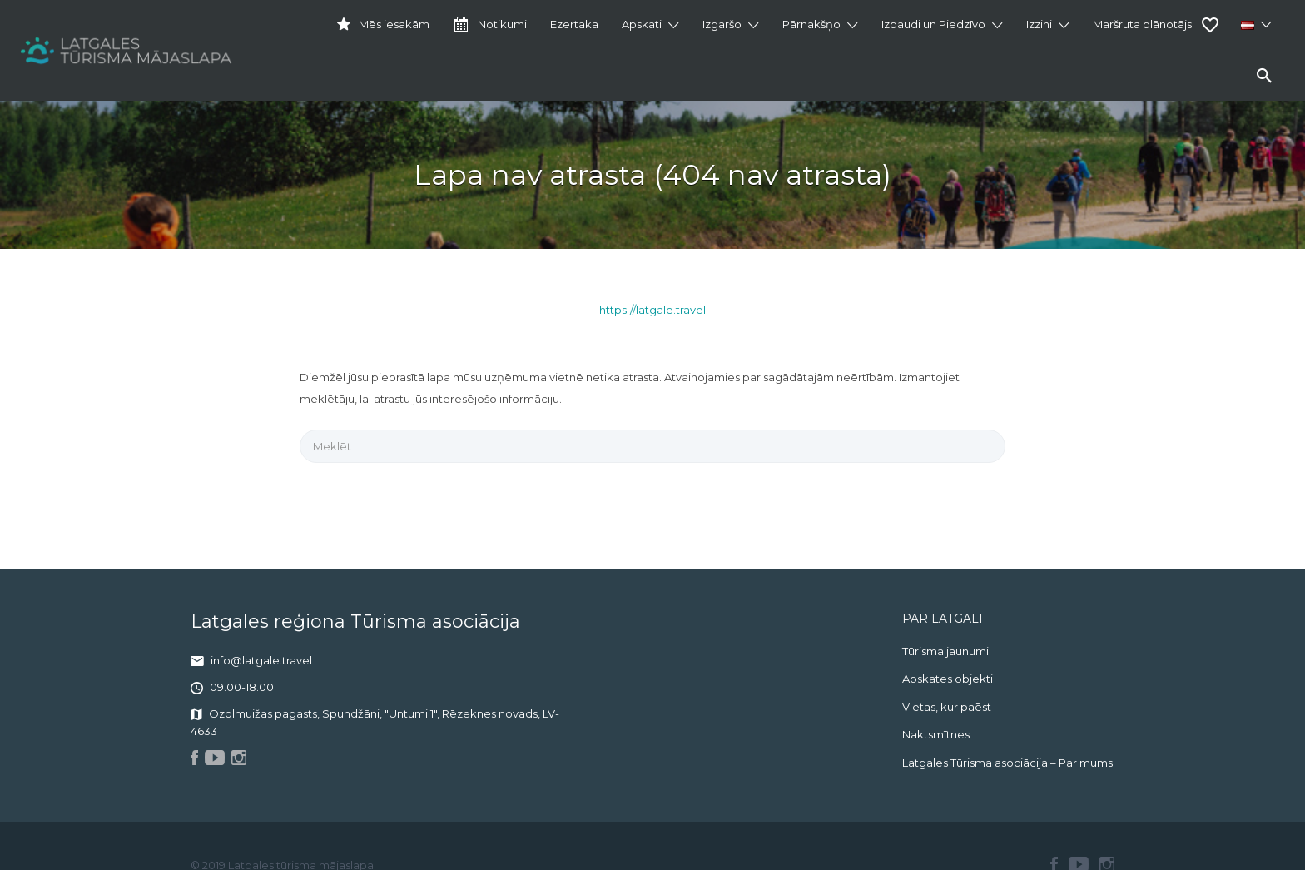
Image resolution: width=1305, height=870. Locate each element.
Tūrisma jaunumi (945, 651)
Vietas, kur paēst (946, 706)
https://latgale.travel (652, 309)
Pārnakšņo (811, 24)
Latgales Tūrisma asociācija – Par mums (1007, 762)
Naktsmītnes (936, 734)
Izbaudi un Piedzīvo (933, 24)
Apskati (642, 24)
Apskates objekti (947, 678)
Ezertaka (574, 24)
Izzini (1039, 24)
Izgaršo (722, 24)
